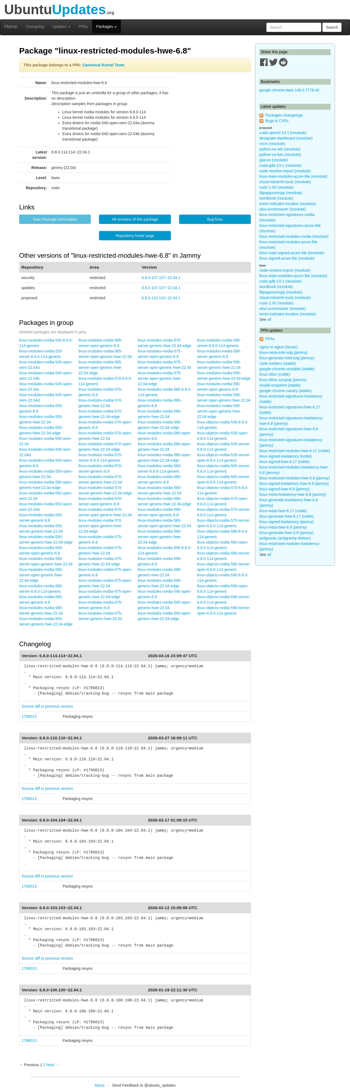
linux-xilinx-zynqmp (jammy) (283, 380)
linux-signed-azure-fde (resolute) (287, 258)
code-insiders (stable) (277, 363)
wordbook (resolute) (276, 198)
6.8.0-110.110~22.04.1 (161, 298)
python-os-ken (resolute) (280, 154)
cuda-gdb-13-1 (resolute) (280, 165)
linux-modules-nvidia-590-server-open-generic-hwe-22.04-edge (219, 411)
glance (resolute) (273, 160)
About (99, 1085)
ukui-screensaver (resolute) (282, 209)
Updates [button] (61, 26)
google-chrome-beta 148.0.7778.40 (289, 90)
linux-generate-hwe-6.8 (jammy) (286, 532)
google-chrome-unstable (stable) (287, 369)
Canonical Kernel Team (103, 65)
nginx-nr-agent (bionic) (278, 347)
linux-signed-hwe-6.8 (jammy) (284, 489)
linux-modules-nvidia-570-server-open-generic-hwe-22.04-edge (100, 525)
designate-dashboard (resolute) (286, 138)
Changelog (35, 26)
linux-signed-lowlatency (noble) (285, 456)
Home (11, 26)
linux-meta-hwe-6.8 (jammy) (283, 527)
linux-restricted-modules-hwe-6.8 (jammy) (294, 478)
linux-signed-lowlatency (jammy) (286, 522)
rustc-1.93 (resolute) (276, 187)
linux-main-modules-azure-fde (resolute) (293, 176)
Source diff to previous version (47, 706)
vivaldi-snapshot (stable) (280, 385)
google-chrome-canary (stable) (285, 391)
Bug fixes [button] (215, 219)
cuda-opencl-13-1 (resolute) (283, 133)
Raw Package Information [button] (55, 219)
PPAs (83, 26)
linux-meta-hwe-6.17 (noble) (283, 511)
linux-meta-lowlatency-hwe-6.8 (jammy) (292, 494)
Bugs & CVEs (276, 120)
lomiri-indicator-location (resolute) (287, 203)
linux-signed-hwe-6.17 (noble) (284, 461)
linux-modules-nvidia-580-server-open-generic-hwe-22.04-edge (160, 536)
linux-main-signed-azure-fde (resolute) (291, 253)
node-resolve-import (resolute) (285, 171)
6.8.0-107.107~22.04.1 (161, 277)
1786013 (29, 716)
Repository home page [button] (135, 235)
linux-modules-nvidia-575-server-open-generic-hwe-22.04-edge (160, 378)
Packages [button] (106, 26)
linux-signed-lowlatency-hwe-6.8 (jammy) (294, 483)
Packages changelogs (284, 115)
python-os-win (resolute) (280, 149)
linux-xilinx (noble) (274, 374)
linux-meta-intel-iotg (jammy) (283, 352)
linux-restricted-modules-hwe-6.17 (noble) (294, 451)
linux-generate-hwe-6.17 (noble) (286, 516)
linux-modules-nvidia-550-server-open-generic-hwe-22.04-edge (41, 575)
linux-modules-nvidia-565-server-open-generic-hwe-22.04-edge (100, 367)
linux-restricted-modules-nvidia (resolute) (294, 236)
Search (332, 27)
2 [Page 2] (44, 1065)
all (269, 319)
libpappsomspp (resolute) (280, 193)
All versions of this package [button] (135, 219)
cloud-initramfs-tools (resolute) (285, 182)
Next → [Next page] (52, 1065)
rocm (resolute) (272, 143)
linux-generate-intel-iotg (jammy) (286, 358)
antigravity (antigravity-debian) (285, 538)
